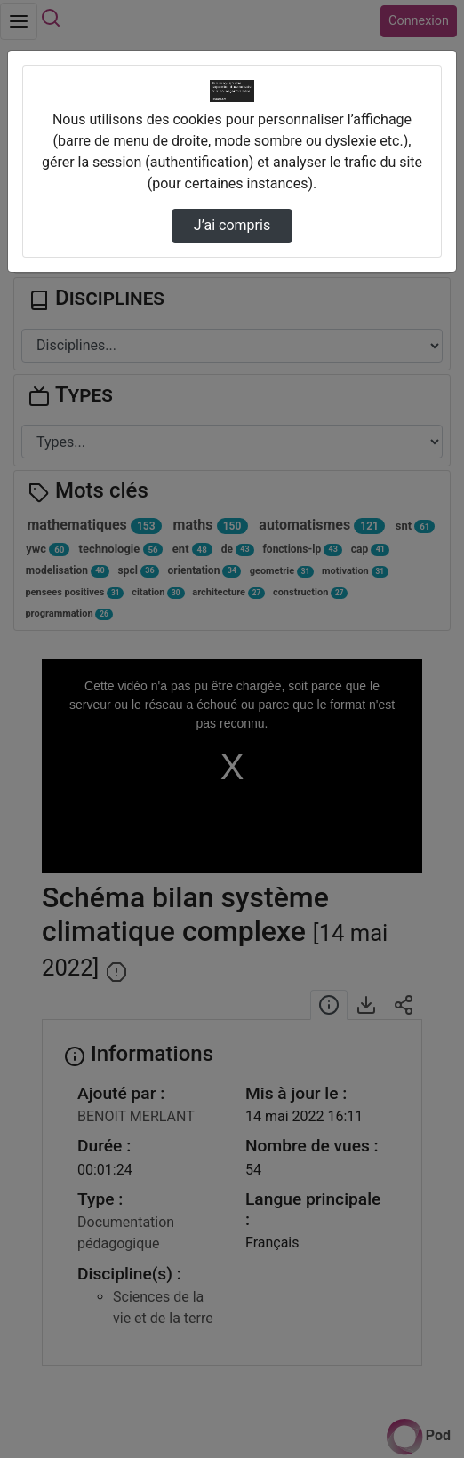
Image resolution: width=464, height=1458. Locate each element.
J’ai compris (232, 225)
